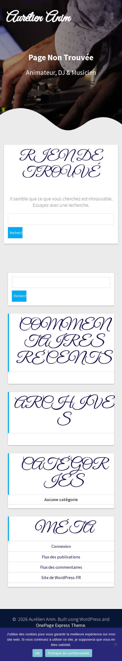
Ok (37, 653)
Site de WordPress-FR (61, 577)
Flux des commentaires (61, 567)
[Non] (115, 644)
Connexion (61, 546)
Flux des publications (61, 556)
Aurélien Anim (38, 18)
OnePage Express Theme (60, 625)
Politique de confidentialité (69, 653)
